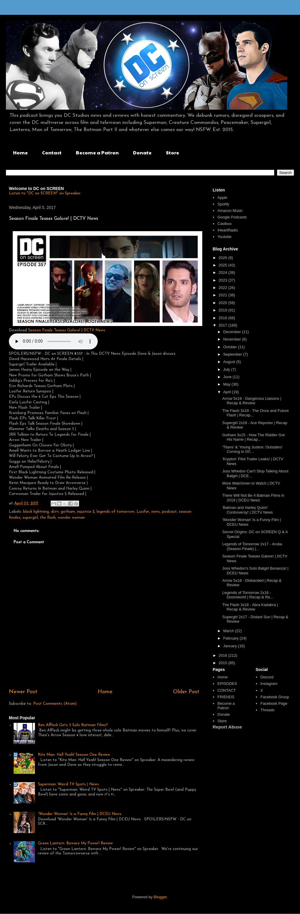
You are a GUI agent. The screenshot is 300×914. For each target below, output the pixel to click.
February (231, 638)
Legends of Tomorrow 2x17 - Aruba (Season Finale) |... (252, 546)
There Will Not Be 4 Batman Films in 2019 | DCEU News (253, 497)
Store (172, 152)
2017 (223, 325)
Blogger (160, 897)
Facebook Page (273, 703)
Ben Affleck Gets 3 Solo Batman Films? (73, 725)
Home (20, 152)
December (232, 332)
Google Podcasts (232, 217)
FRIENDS (225, 697)
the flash (48, 518)
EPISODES (227, 683)
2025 (223, 265)
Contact (52, 152)
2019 (223, 310)
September (233, 354)
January (230, 646)
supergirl (30, 518)
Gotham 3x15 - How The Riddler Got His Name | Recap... (253, 437)
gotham (68, 512)
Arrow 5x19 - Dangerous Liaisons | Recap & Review (251, 400)
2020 (223, 303)
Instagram (268, 683)
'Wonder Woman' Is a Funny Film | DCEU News (79, 814)
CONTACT (226, 690)
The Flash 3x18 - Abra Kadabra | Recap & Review (250, 607)
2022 (223, 287)
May (227, 384)
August (229, 361)
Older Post (186, 692)
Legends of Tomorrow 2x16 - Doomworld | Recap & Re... (247, 595)
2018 (223, 318)
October (230, 347)
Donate (142, 152)
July (227, 369)
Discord (266, 677)
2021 (223, 295)
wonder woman (71, 518)
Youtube (224, 236)
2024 (223, 272)
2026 (223, 257)
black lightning (36, 512)
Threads (267, 710)
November (232, 339)
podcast (169, 512)
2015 (223, 663)
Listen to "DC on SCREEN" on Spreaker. (45, 193)
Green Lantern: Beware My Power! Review (75, 843)
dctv (55, 512)
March (229, 631)
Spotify (223, 204)
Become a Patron (97, 152)
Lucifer (143, 512)
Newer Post (23, 692)
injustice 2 (85, 512)
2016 (223, 655)
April (227, 392)
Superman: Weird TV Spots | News (68, 784)
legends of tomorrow (115, 512)
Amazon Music (230, 210)
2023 (223, 280)
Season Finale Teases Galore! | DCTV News (66, 330)
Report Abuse (227, 726)
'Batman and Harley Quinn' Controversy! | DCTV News (247, 509)
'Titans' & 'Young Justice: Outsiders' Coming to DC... (252, 449)
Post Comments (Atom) (55, 704)
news (155, 512)
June (228, 377)
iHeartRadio (227, 230)
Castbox (224, 223)
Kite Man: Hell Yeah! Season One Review (74, 755)
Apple (222, 197)
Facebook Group (274, 697)
